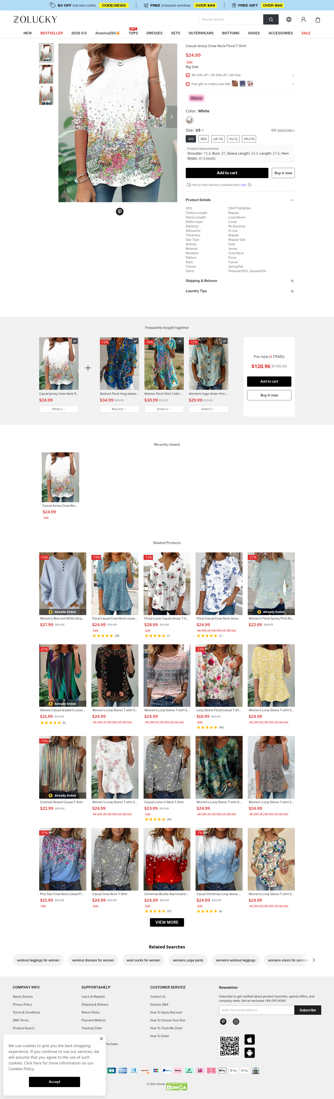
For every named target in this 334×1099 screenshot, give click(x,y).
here (37, 1063)
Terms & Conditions (26, 1012)
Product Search (23, 1028)
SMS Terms (21, 1020)
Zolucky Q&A (159, 1004)
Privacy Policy (22, 1004)
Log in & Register (93, 996)
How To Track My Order (166, 1028)
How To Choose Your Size (167, 1020)
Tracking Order (92, 1028)
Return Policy (91, 1012)
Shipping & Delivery (95, 1004)
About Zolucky (23, 996)
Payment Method (94, 1020)
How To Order (159, 1036)
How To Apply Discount (166, 1012)
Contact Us (158, 996)
